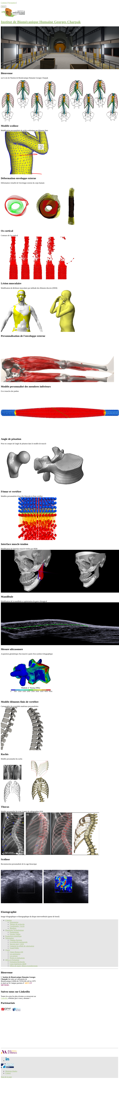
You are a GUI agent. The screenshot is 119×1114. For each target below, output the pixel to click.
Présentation (14, 922)
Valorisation (9, 938)
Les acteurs (14, 956)
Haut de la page (6, 1077)
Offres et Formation (12, 960)
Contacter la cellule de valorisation (22, 946)
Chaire (7, 950)
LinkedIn (4, 998)
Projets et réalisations (17, 958)
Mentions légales (11, 1071)
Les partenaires (15, 954)
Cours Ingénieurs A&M (18, 964)
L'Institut (8, 920)
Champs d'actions (16, 940)
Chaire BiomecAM (16, 952)
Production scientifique (13, 936)
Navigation (12, 3)
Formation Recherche (17, 962)
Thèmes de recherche (17, 924)
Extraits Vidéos (15, 934)
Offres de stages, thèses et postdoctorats (24, 966)
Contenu (4, 3)
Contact (8, 1073)
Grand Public (14, 948)
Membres (13, 928)
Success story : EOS (17, 944)
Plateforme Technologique (14, 930)
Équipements (14, 932)
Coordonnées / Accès (17, 926)
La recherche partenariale (19, 942)
